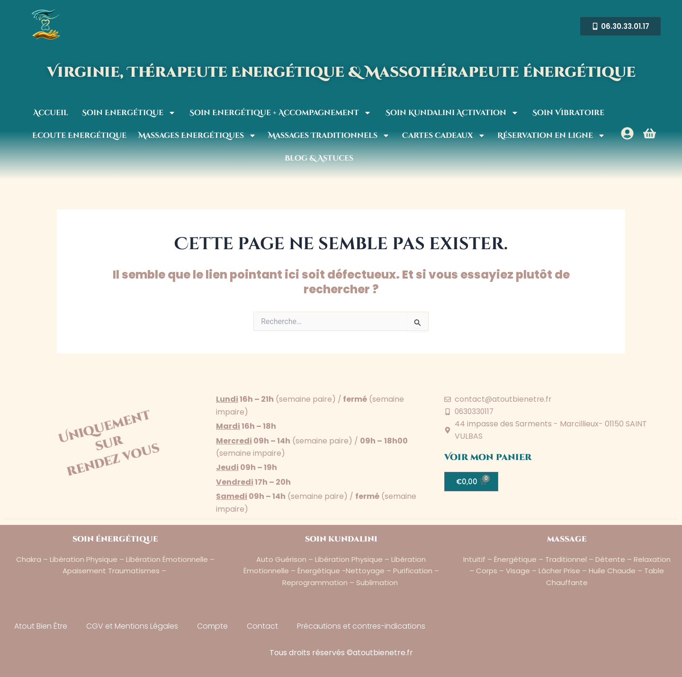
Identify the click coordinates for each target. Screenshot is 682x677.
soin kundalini (341, 539)
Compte (212, 626)
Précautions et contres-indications (361, 626)
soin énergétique (115, 539)
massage (567, 539)
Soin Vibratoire (568, 113)
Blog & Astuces (319, 158)
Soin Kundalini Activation (452, 112)
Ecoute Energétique (79, 135)
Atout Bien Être (40, 626)
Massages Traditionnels (329, 135)
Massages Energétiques (197, 135)
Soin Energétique (129, 112)
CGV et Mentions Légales (132, 626)
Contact (262, 626)
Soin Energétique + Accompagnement (280, 112)
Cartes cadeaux (443, 135)
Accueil (50, 113)
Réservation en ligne (551, 135)
